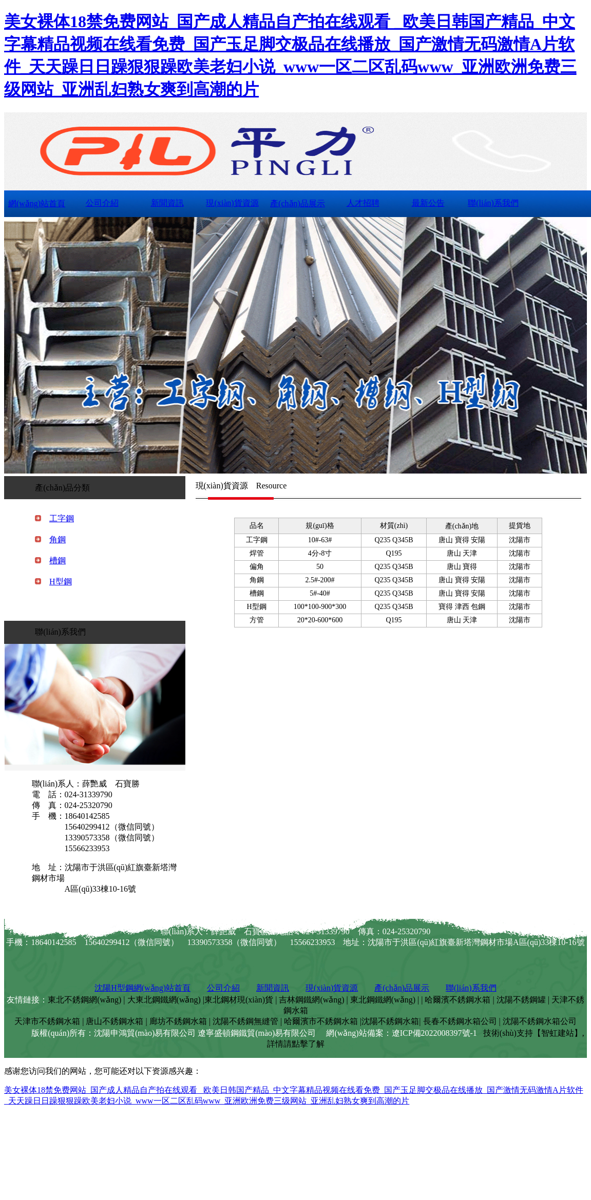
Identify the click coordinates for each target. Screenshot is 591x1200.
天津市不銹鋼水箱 (47, 1021)
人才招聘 (363, 203)
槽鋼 (57, 560)
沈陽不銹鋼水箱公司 (540, 1021)
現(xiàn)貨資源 (232, 203)
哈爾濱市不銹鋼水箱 (321, 1021)
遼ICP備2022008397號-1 (434, 1033)
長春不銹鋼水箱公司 (460, 1021)
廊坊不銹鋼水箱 (178, 1021)
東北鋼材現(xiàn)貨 (238, 999)
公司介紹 (102, 203)
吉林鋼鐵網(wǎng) (311, 999)
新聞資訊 (167, 203)
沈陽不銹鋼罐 (521, 999)
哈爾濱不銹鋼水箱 (457, 999)
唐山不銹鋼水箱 (114, 1021)
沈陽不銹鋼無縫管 (245, 1021)
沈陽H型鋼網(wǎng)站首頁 (142, 987)
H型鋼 (60, 581)
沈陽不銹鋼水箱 (390, 1021)
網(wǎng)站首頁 (36, 203)
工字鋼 (61, 518)
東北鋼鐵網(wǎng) (382, 999)
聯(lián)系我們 (493, 203)
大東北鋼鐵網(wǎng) (164, 999)
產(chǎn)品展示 (297, 203)
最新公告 (428, 203)
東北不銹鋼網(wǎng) (84, 999)
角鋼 (57, 539)
